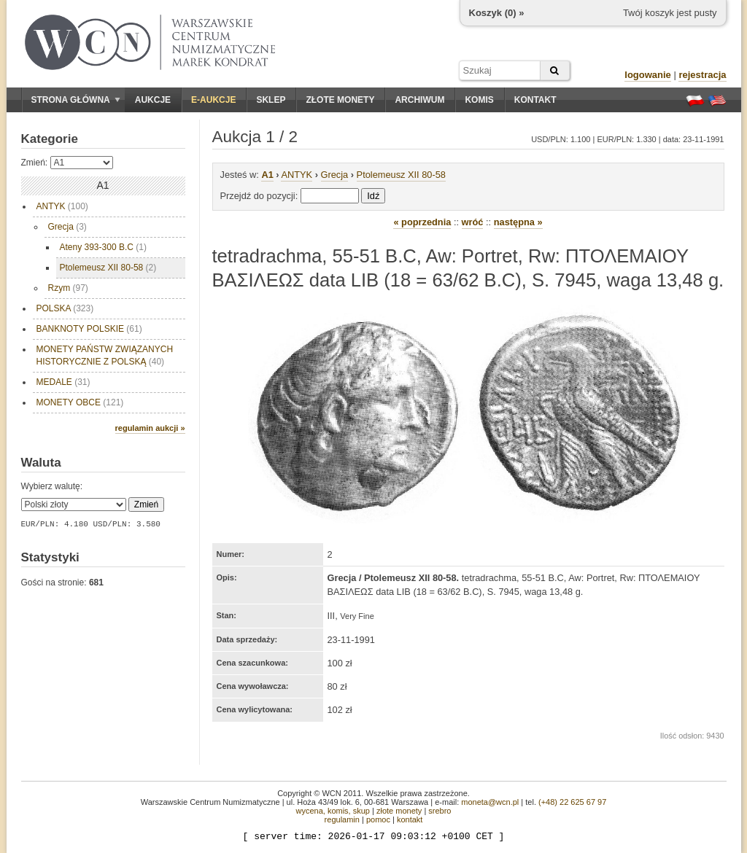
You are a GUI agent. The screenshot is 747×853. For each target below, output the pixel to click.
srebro (439, 810)
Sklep (270, 100)
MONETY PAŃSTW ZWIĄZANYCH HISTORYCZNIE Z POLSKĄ (105, 355)
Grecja (67, 227)
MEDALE (63, 382)
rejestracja (702, 74)
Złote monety (340, 100)
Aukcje (153, 100)
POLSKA (65, 308)
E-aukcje (213, 100)
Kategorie (49, 139)
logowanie (647, 74)
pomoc (378, 819)
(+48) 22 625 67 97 (572, 802)
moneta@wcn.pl (490, 802)
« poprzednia (422, 222)
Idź (373, 195)
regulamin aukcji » (150, 428)
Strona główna (75, 100)
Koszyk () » (497, 12)
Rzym (68, 288)
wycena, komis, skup (332, 810)
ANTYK (62, 206)
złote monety (399, 810)
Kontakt (535, 100)
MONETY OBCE (80, 402)
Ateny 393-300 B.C (103, 247)
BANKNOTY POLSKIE (89, 329)
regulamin (342, 819)
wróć (473, 222)
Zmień (146, 504)
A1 (267, 174)
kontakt (409, 819)
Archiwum (419, 100)
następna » (518, 222)
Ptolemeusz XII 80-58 (108, 267)
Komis (479, 100)
